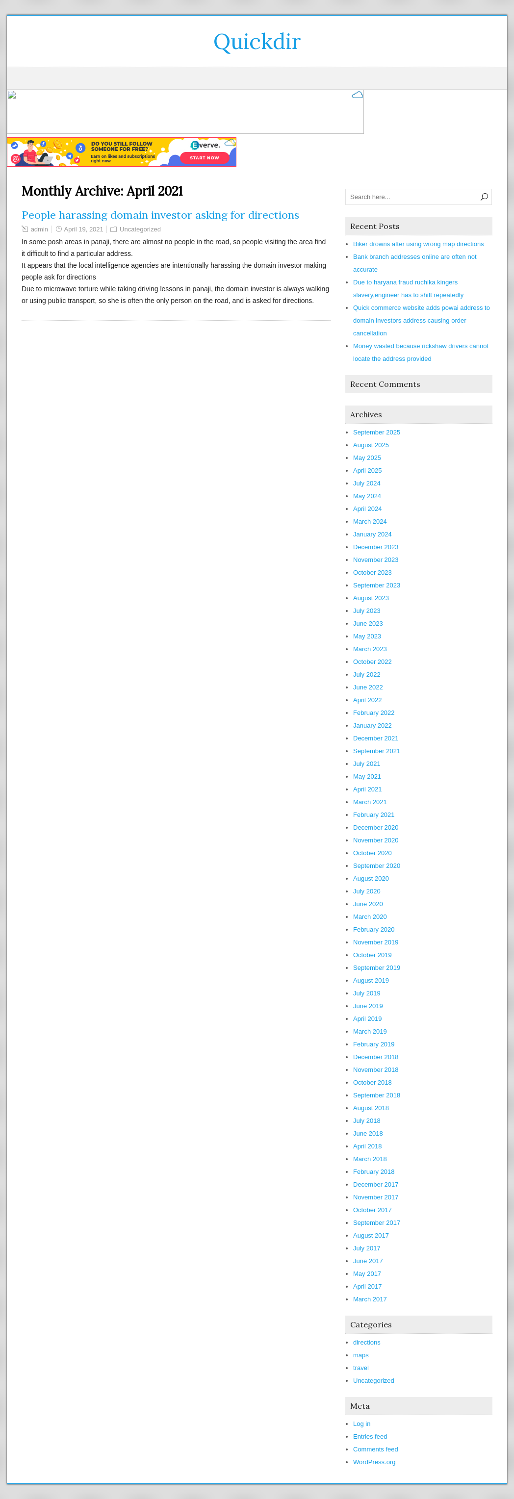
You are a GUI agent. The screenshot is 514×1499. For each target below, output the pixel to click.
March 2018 (370, 1159)
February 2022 (374, 712)
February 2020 (374, 929)
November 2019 (376, 942)
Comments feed (375, 1449)
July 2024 (367, 483)
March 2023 (370, 649)
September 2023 (376, 585)
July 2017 (367, 1248)
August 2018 (371, 1108)
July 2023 (367, 610)
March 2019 (370, 1031)
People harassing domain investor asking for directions (160, 215)
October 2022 (372, 661)
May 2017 (367, 1273)
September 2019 (376, 967)
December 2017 (376, 1184)
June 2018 (368, 1133)
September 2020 (376, 865)
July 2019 (367, 993)
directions (367, 1342)
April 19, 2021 (83, 229)
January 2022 (372, 725)
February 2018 (374, 1171)
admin (39, 229)
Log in (361, 1423)
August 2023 (371, 598)
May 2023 (367, 636)
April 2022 (367, 700)
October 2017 (372, 1210)
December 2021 (376, 738)
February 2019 (374, 1044)
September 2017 (376, 1222)
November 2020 (376, 840)
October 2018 (372, 1082)
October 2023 (372, 572)
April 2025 (367, 470)
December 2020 (376, 827)
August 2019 (371, 980)
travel (361, 1368)
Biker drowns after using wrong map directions (418, 244)
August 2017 (371, 1235)
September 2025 (376, 432)
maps (361, 1355)
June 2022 (368, 687)
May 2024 (367, 496)
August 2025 (371, 445)
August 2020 (371, 878)
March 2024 (370, 521)
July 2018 (367, 1120)
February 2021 (374, 814)
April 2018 (367, 1146)
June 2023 (368, 623)
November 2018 (376, 1069)
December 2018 (376, 1057)
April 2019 (367, 1018)
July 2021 (367, 763)
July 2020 (367, 891)
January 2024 (372, 534)
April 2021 (367, 789)
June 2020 (368, 904)
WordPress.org (374, 1462)
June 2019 (368, 1006)
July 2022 (367, 674)
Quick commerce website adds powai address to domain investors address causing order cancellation (421, 320)
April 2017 (367, 1286)
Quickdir (257, 41)
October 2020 (372, 853)
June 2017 (368, 1261)
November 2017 (376, 1197)
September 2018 (376, 1095)
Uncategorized (140, 229)
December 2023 (376, 547)
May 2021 (367, 776)
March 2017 (370, 1299)
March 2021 (370, 802)
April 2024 (367, 508)
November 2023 (376, 559)
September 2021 (376, 751)
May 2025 (367, 457)
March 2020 (370, 916)
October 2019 (372, 955)
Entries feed (370, 1436)
